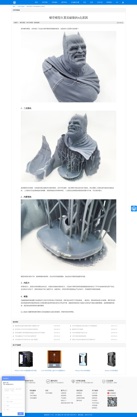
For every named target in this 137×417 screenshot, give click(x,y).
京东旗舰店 (111, 393)
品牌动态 (94, 398)
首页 (36, 2)
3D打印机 (45, 2)
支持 (91, 2)
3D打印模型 (29, 22)
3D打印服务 (33, 395)
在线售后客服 (80, 398)
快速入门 (63, 400)
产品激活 (63, 398)
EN (117, 2)
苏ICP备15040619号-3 (70, 415)
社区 (84, 2)
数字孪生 (64, 2)
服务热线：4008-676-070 (85, 415)
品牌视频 (94, 395)
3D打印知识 (21, 6)
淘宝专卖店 (111, 395)
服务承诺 (79, 395)
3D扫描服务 (33, 398)
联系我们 (109, 2)
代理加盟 (94, 405)
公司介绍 (99, 2)
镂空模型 (22, 22)
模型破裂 (36, 22)
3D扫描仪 (54, 2)
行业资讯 (94, 400)
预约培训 (79, 400)
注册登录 (63, 393)
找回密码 (63, 395)
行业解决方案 (75, 2)
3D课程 (32, 393)
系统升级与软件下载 (67, 403)
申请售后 (79, 393)
